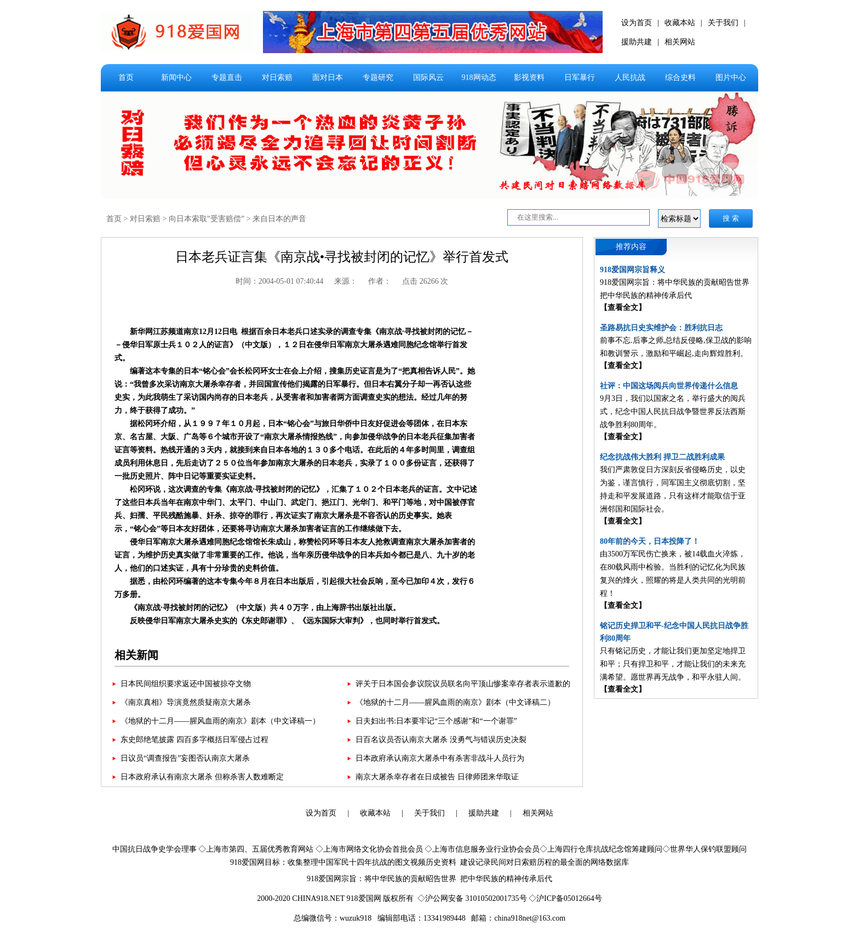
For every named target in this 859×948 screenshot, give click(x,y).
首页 (126, 77)
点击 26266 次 (425, 281)
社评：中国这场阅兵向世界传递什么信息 (669, 386)
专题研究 (378, 77)
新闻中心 (176, 77)
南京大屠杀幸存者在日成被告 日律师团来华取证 (437, 777)
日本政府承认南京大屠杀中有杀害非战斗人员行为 (440, 758)
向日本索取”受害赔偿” (206, 219)
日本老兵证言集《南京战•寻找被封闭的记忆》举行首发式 (341, 257)
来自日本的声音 (279, 219)
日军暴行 (579, 77)
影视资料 (529, 77)
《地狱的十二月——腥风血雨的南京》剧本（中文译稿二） (455, 702)
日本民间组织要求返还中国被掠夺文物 (186, 684)
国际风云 (428, 77)
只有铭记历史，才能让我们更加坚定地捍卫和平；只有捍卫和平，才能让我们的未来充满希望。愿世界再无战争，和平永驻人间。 (673, 664)
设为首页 (636, 23)
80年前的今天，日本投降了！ (650, 541)
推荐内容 (631, 247)
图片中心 (730, 77)
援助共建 (636, 42)
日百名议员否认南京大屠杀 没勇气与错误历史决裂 (441, 740)
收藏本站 (680, 23)
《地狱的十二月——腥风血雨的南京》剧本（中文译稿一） (220, 721)
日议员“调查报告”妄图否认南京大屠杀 (185, 758)
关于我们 (723, 23)
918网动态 (479, 77)
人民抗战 (630, 77)
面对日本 (327, 77)
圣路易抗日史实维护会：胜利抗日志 (661, 328)
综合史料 (680, 77)
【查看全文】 (623, 307)
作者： (379, 281)
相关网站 (680, 42)
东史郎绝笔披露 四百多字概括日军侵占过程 (194, 740)
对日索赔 (277, 77)
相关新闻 (136, 655)
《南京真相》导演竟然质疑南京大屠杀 (186, 702)
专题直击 (226, 77)
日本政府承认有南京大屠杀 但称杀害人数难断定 (202, 777)
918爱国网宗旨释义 (632, 270)
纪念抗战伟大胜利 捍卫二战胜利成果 (662, 457)
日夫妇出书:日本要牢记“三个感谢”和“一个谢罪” (436, 721)
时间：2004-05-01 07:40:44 (280, 281)
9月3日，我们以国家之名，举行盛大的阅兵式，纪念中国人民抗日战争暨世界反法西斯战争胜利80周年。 (673, 411)
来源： (345, 281)
